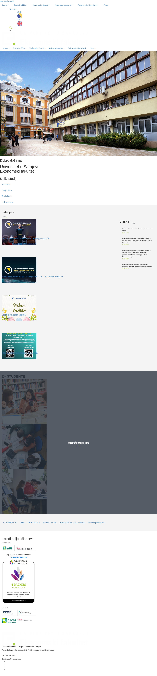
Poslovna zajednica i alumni (88, 5)
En (19, 22)
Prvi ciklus (6, 184)
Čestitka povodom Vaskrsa (14, 315)
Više (5, 217)
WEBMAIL (13, 9)
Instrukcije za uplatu (96, 523)
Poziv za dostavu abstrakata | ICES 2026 (20, 353)
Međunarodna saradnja (64, 5)
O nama (5, 5)
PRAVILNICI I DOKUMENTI (72, 523)
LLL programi (7, 202)
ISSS (22, 523)
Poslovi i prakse (49, 523)
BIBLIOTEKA (34, 523)
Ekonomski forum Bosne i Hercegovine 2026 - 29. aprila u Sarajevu (32, 276)
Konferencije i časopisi (41, 5)
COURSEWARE (10, 523)
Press (106, 5)
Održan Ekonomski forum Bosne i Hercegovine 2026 (26, 238)
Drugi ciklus (7, 190)
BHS (19, 14)
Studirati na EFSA (21, 5)
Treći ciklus (6, 196)
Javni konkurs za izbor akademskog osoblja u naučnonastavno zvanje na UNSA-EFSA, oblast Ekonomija (137, 241)
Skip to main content (7, 1)
